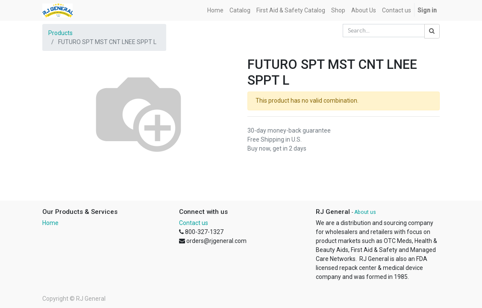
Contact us (193, 222)
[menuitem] (215, 10)
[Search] (432, 31)
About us (365, 212)
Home (50, 222)
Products (60, 33)
